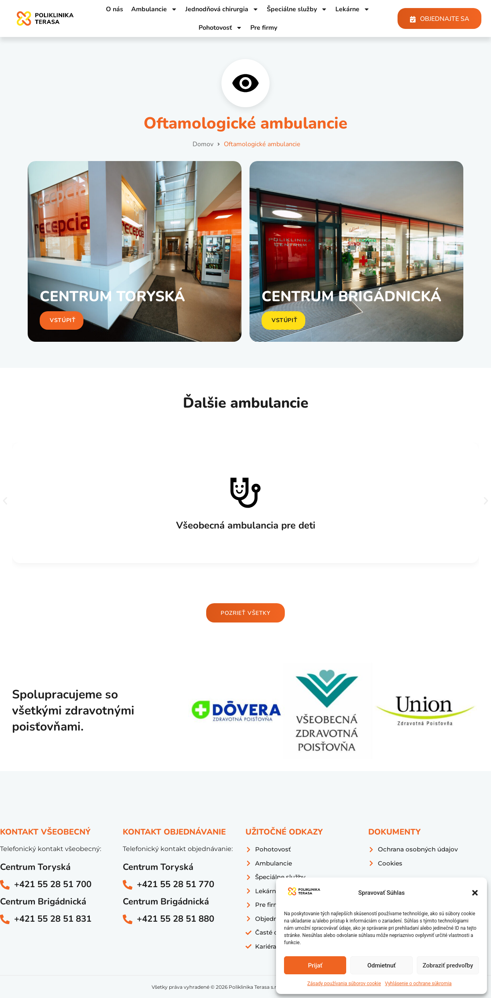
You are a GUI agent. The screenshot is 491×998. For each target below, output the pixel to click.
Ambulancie (154, 9)
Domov (203, 144)
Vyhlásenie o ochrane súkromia (418, 983)
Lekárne (352, 9)
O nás (114, 9)
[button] (475, 893)
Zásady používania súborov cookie (344, 983)
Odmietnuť (381, 965)
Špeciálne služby (297, 9)
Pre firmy (263, 27)
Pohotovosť (220, 27)
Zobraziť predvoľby (447, 965)
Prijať (315, 965)
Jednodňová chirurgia (222, 9)
